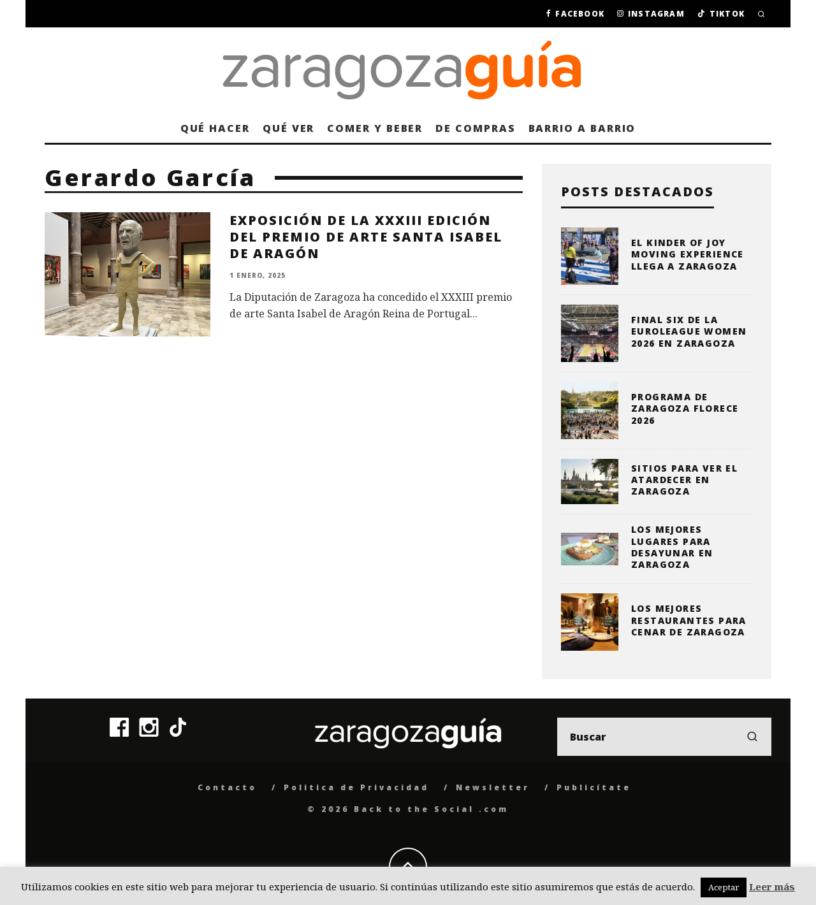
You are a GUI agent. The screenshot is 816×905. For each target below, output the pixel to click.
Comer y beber (375, 128)
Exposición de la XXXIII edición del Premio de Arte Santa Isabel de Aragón (365, 237)
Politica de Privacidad (356, 787)
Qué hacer (215, 128)
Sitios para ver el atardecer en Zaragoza (684, 479)
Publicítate (594, 787)
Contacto (227, 787)
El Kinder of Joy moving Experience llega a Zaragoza (687, 254)
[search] (752, 737)
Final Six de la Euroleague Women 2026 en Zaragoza (689, 331)
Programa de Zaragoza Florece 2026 (684, 408)
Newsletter (493, 787)
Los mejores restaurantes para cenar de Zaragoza (689, 619)
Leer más (772, 886)
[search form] (664, 737)
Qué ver (288, 128)
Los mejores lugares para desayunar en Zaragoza (672, 546)
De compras (475, 128)
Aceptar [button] (723, 887)
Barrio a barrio (582, 128)
